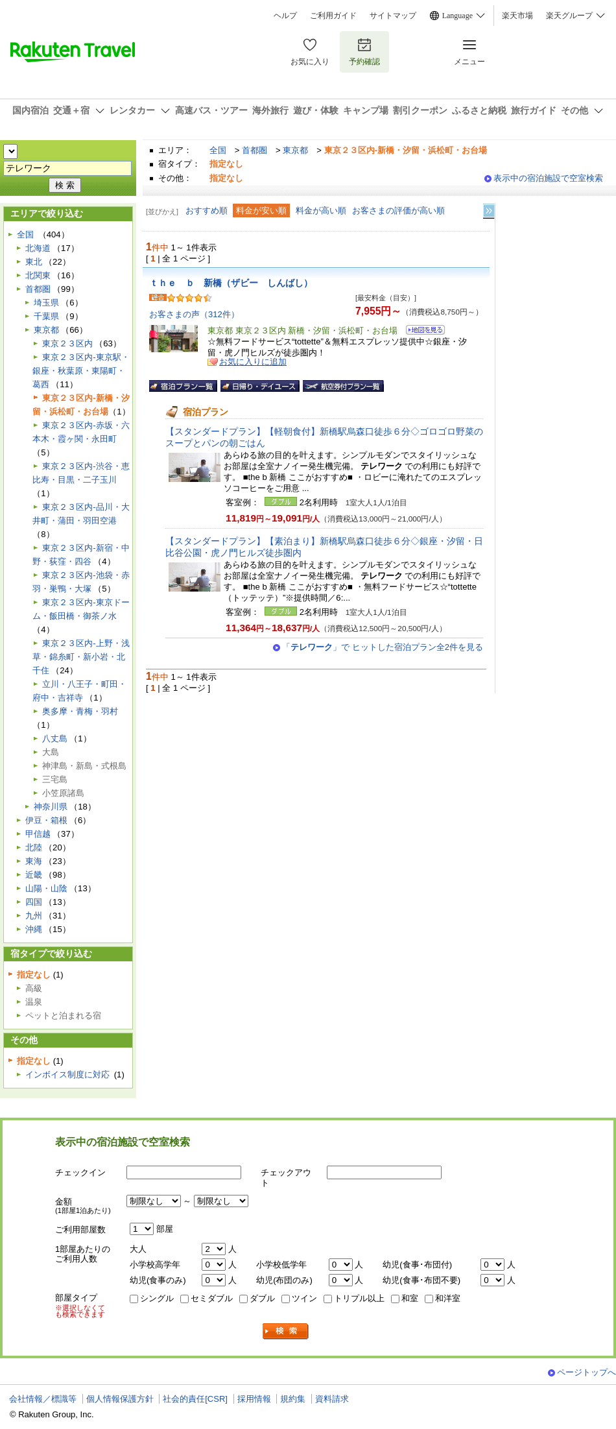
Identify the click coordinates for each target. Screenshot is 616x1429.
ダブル (262, 1298)
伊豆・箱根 (46, 820)
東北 (33, 262)
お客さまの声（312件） (194, 314)
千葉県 (46, 316)
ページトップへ (586, 1372)
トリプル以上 (359, 1298)
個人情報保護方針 (120, 1399)
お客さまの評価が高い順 (398, 210)
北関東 (38, 275)
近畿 (33, 875)
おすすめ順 (206, 210)
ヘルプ (285, 15)
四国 (33, 902)
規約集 (292, 1399)
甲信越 (38, 834)
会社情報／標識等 (43, 1399)
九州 (33, 915)
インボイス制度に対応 (67, 1074)
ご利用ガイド (333, 15)
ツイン (304, 1298)
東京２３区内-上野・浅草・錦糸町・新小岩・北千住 (80, 656)
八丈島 (54, 738)
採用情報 (254, 1399)
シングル (157, 1298)
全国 (217, 150)
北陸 (33, 847)
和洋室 (447, 1298)
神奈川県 (50, 806)
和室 (409, 1298)
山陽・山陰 (46, 888)
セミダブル (212, 1298)
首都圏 (254, 150)
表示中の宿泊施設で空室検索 (548, 178)
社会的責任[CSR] (195, 1399)
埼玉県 (46, 302)
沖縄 (33, 929)
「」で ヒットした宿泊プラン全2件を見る (382, 647)
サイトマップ (393, 15)
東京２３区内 (67, 343)
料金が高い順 (321, 210)
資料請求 (332, 1399)
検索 (286, 1331)
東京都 (295, 150)
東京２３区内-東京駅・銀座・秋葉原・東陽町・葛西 (80, 370)
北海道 (38, 248)
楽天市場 (517, 15)
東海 (33, 861)
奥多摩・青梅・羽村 (80, 711)
